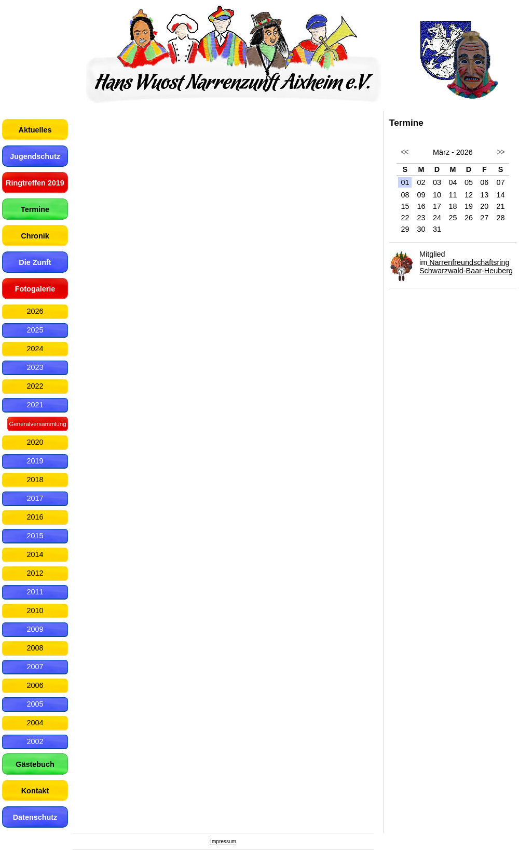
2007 (34, 666)
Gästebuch (35, 764)
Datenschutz (35, 817)
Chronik (35, 236)
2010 (34, 610)
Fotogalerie (35, 289)
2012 (34, 573)
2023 (34, 367)
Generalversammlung (37, 424)
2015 (34, 536)
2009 (34, 629)
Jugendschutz (35, 156)
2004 (34, 723)
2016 (34, 517)
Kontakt (35, 791)
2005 (34, 704)
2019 (34, 461)
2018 (34, 479)
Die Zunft (35, 262)
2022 (34, 386)
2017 (34, 498)
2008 (34, 648)
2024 (34, 348)
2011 (34, 592)
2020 (34, 442)
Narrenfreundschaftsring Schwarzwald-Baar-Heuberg (466, 266)
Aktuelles (35, 130)
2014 (34, 554)
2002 (34, 741)
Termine (35, 209)
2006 (34, 685)
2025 (34, 330)
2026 (34, 311)
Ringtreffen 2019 (35, 183)
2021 (34, 405)
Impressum (223, 841)
